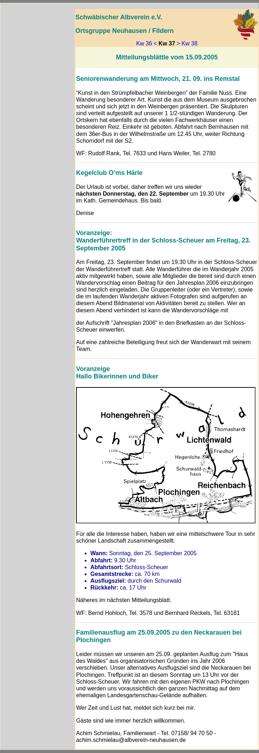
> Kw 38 (187, 43)
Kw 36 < (146, 43)
